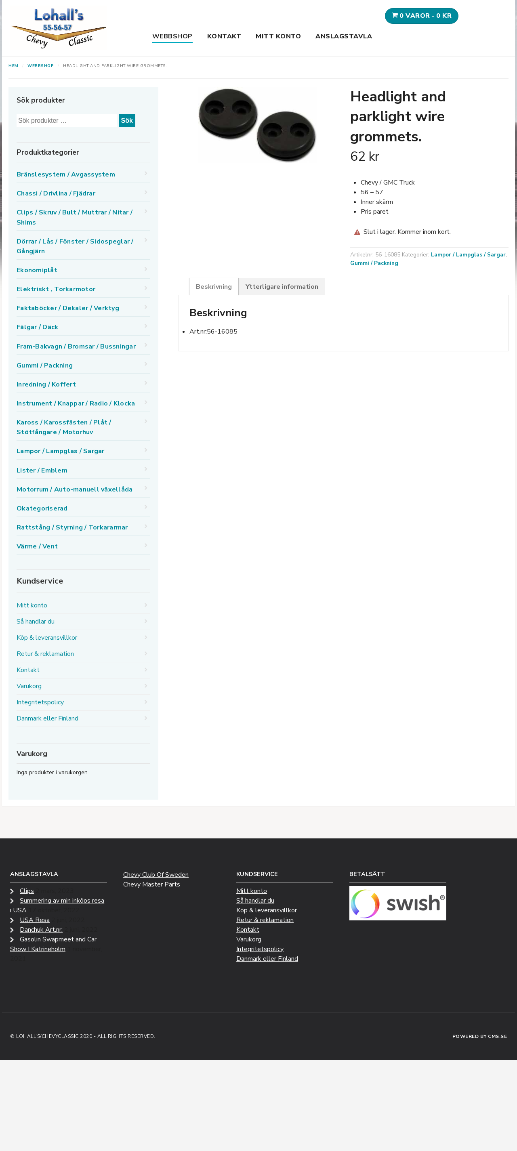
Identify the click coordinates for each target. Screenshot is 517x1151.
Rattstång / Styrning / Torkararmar (72, 527)
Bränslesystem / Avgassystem (66, 174)
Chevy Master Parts (151, 884)
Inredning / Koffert (46, 384)
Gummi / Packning (374, 263)
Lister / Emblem (42, 470)
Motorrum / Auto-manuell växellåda (74, 489)
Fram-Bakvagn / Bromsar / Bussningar (76, 346)
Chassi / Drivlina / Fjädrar (56, 193)
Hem (13, 66)
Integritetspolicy (40, 702)
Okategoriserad (42, 508)
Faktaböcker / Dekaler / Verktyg (68, 308)
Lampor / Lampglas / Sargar (468, 254)
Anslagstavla (343, 36)
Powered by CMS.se (479, 1036)
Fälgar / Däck (37, 327)
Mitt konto (278, 36)
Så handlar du (36, 621)
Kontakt (224, 36)
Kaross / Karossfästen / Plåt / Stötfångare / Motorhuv (64, 427)
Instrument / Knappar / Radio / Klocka (76, 403)
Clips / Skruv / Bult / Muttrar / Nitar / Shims (74, 217)
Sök (127, 120)
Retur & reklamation (45, 653)
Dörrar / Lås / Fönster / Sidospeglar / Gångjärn (75, 246)
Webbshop (172, 36)
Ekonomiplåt (37, 270)
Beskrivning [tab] (214, 286)
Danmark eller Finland (47, 718)
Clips (27, 890)
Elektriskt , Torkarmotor (56, 289)
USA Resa (35, 920)
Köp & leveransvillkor (47, 637)
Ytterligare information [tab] (282, 286)
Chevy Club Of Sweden (156, 874)
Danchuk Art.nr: (41, 929)
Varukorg (29, 686)
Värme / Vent (37, 546)
